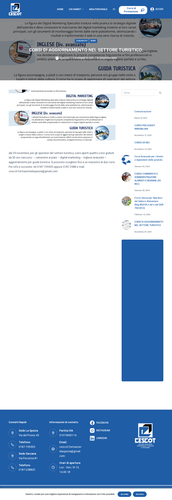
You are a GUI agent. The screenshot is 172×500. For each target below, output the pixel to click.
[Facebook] (99, 422)
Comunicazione (142, 111)
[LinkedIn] (98, 438)
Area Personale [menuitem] (98, 9)
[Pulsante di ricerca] (160, 93)
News (93, 41)
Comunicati (81, 41)
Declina (140, 494)
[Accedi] (157, 9)
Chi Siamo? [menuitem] (76, 9)
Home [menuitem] (60, 9)
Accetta (124, 494)
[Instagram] (100, 430)
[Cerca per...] (139, 93)
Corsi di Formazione (131, 10)
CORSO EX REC (142, 142)
